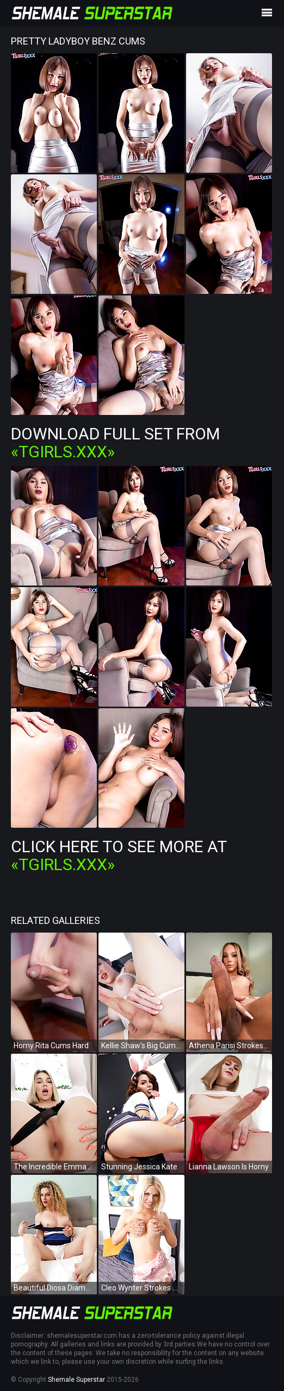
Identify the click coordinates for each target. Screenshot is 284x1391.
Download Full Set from (115, 442)
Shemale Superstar (76, 1379)
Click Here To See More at (118, 855)
